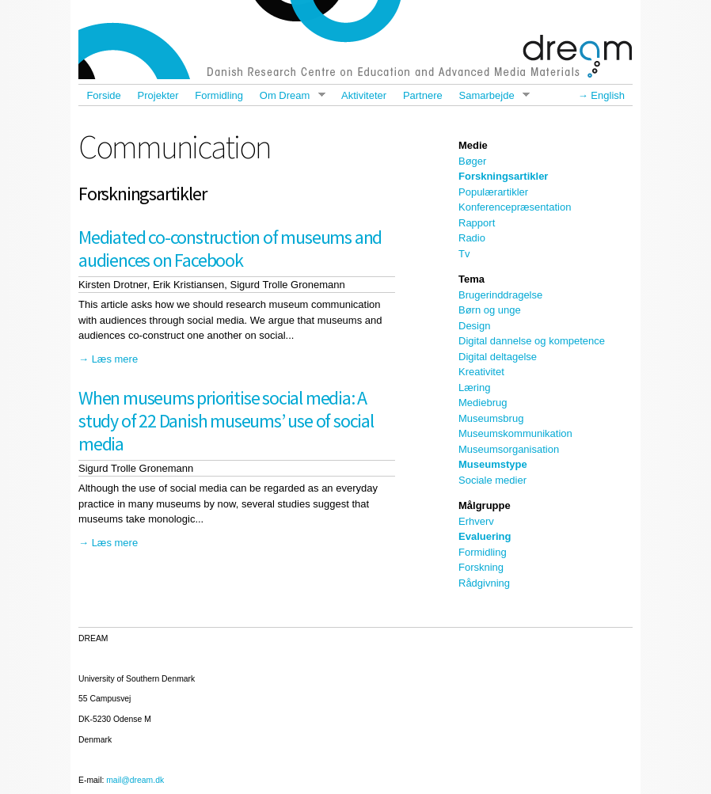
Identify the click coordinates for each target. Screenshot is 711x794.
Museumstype (492, 464)
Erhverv (476, 521)
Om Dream (288, 95)
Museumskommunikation (515, 433)
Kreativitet (481, 372)
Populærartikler (493, 192)
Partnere (423, 95)
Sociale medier (492, 480)
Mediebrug (482, 402)
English (608, 95)
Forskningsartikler (503, 176)
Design (474, 326)
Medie (473, 145)
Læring (474, 387)
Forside (103, 95)
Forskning (481, 567)
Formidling (219, 95)
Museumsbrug (490, 418)
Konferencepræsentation (514, 207)
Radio (471, 238)
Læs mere (115, 359)
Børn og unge (489, 310)
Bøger (472, 161)
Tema (471, 279)
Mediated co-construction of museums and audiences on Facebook (230, 248)
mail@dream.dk (135, 780)
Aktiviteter (363, 95)
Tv (464, 254)
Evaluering (484, 536)
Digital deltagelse (497, 357)
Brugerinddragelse (500, 295)
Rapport (476, 223)
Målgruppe (484, 505)
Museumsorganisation (508, 449)
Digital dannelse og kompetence (531, 341)
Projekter (158, 95)
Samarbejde (490, 95)
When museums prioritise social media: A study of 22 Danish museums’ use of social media (226, 421)
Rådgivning (484, 583)
